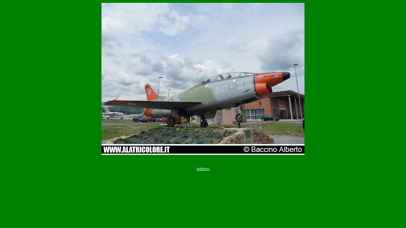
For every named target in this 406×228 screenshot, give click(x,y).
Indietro (202, 168)
